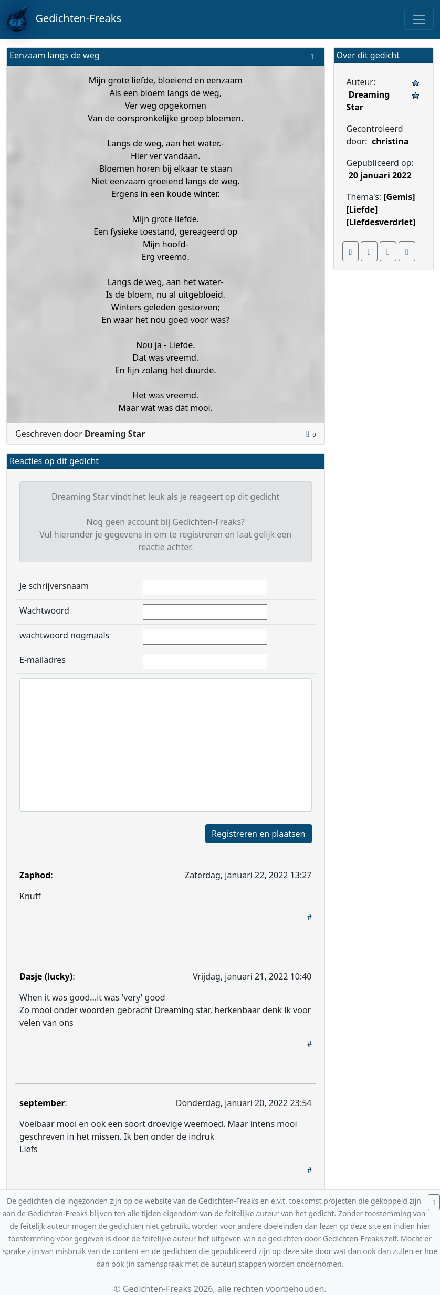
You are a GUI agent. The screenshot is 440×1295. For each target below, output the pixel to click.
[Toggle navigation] (419, 19)
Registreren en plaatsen (258, 833)
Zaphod (34, 875)
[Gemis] (399, 197)
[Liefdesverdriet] (381, 222)
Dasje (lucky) (45, 976)
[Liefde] (362, 209)
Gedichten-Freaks (63, 19)
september (42, 1103)
